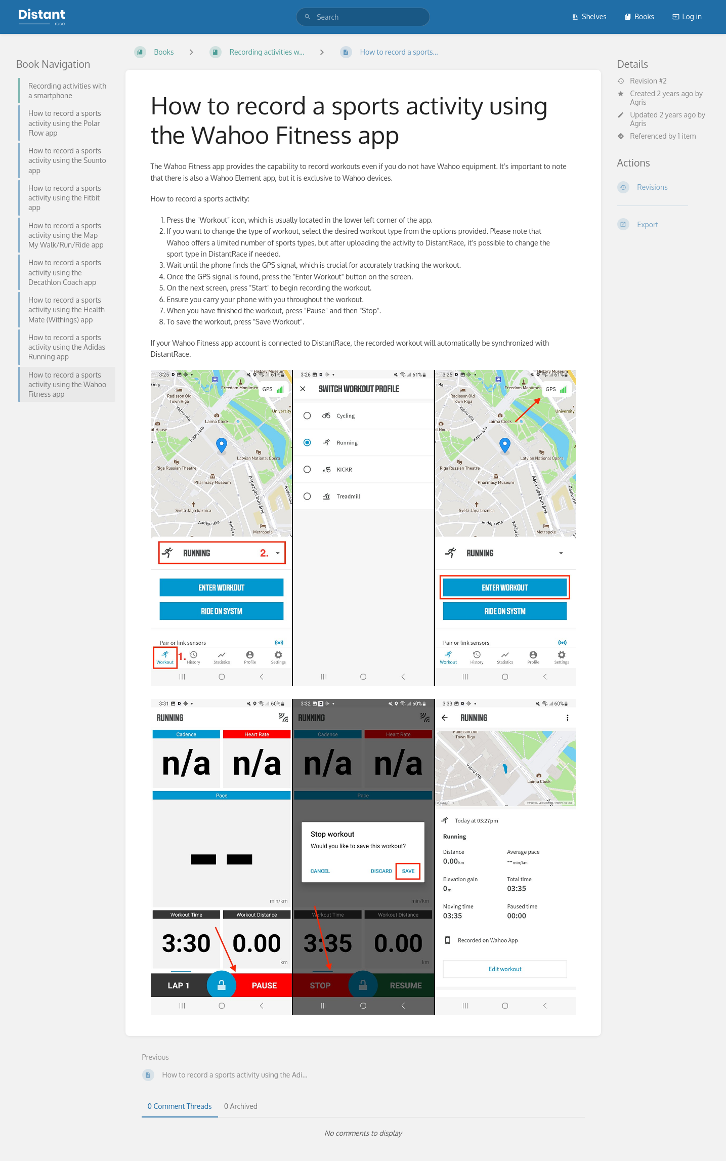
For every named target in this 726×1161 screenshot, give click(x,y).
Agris (638, 102)
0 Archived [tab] (241, 1106)
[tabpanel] (363, 1133)
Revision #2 (642, 81)
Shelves (589, 16)
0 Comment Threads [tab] (180, 1106)
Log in (687, 16)
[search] (363, 17)
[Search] (307, 17)
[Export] (663, 224)
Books (639, 16)
